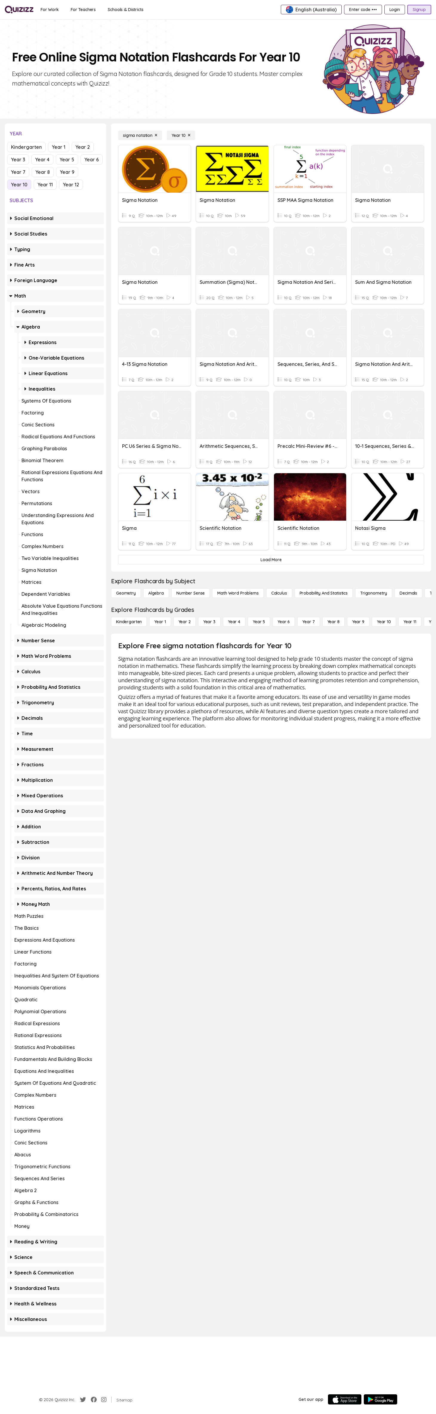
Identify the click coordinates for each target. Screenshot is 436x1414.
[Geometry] (126, 593)
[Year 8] (333, 621)
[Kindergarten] (129, 621)
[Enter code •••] (363, 9)
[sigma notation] (140, 135)
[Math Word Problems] (238, 593)
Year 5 (67, 160)
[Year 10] (181, 135)
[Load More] (271, 559)
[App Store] (344, 1399)
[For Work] (50, 9)
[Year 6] (283, 621)
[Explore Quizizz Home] (19, 9)
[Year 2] (184, 621)
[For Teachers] (83, 9)
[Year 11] (409, 621)
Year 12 (71, 185)
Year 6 (91, 160)
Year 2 (83, 147)
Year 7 (18, 172)
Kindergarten (26, 147)
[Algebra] (156, 593)
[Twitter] (83, 1399)
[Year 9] (358, 621)
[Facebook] (94, 1399)
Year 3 (18, 160)
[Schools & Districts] (125, 9)
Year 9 (67, 172)
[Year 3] (209, 621)
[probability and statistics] (324, 593)
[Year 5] (259, 621)
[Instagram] (104, 1399)
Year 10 (19, 185)
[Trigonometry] (373, 593)
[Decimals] (408, 593)
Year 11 (45, 185)
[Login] (394, 9)
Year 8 (43, 172)
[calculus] (279, 593)
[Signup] (419, 9)
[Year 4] (234, 621)
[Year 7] (308, 621)
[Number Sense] (190, 593)
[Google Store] (380, 1399)
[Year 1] (160, 621)
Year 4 (42, 160)
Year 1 (58, 147)
